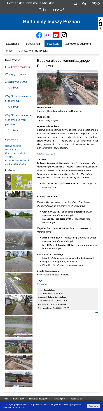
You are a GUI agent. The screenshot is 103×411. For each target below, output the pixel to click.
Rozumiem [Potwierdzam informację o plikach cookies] (93, 406)
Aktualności (12, 43)
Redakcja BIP (77, 399)
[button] (75, 3)
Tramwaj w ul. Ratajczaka (33, 50)
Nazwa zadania (13, 146)
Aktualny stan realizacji (17, 160)
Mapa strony (18, 399)
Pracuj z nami (33, 43)
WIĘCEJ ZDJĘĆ (46, 154)
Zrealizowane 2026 (16, 81)
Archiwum (13, 87)
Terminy (9, 157)
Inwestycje (53, 43)
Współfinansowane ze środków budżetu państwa (18, 120)
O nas (9, 50)
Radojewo (42, 284)
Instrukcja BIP (60, 399)
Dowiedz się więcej (20, 407)
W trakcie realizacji (19, 67)
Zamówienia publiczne (78, 43)
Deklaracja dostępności (39, 399)
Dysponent (10, 149)
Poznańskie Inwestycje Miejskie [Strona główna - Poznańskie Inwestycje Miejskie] (31, 3)
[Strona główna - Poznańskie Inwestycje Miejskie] (43, 10)
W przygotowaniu (15, 74)
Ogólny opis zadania (15, 153)
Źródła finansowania (15, 164)
